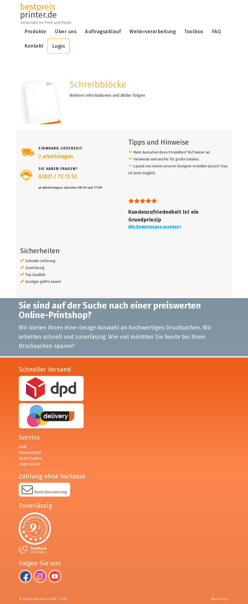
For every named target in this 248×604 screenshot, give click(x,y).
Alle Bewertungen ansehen (155, 227)
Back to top (220, 599)
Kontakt (34, 46)
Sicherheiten (30, 458)
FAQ (216, 31)
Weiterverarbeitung (152, 31)
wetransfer (160, 159)
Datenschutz (30, 452)
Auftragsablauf (103, 31)
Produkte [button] (35, 31)
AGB (22, 446)
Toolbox (193, 31)
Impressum (29, 464)
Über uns (65, 31)
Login (58, 46)
